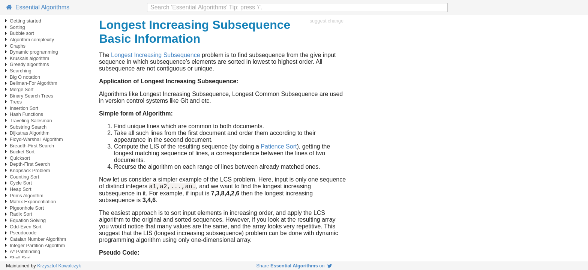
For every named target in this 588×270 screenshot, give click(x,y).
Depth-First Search (30, 164)
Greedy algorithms (29, 64)
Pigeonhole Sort (27, 208)
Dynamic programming (34, 52)
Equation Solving (28, 220)
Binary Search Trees (31, 96)
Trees (16, 102)
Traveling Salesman (31, 120)
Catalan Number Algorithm (38, 239)
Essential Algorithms (37, 7)
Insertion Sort (24, 108)
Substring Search (28, 127)
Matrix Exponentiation (33, 201)
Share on (294, 265)
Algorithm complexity (32, 39)
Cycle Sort (21, 183)
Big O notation (25, 77)
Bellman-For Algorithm (33, 83)
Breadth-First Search (32, 145)
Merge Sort (21, 89)
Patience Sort (279, 146)
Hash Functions (26, 114)
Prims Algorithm (27, 195)
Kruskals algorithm (29, 58)
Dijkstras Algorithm (30, 133)
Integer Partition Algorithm (37, 245)
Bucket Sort (22, 151)
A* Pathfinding (25, 251)
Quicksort (20, 158)
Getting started (25, 21)
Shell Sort (20, 258)
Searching (21, 71)
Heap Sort (21, 189)
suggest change (327, 21)
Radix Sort (21, 214)
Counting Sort (24, 177)
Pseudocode (23, 233)
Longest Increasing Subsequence (155, 55)
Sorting (17, 27)
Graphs (18, 46)
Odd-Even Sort (26, 227)
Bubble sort (22, 33)
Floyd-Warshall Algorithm (36, 139)
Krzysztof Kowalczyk (59, 265)
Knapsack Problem (30, 170)
